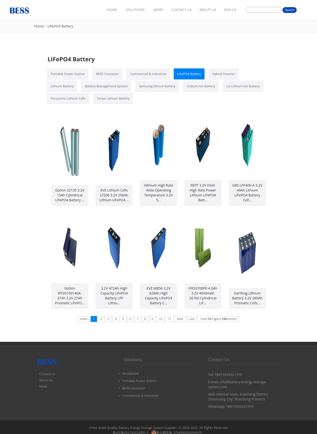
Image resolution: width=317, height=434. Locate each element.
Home (39, 26)
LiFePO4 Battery (60, 26)
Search (289, 10)
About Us (46, 380)
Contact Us (47, 374)
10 (160, 319)
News (43, 386)
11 (169, 319)
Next (180, 319)
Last (192, 319)
